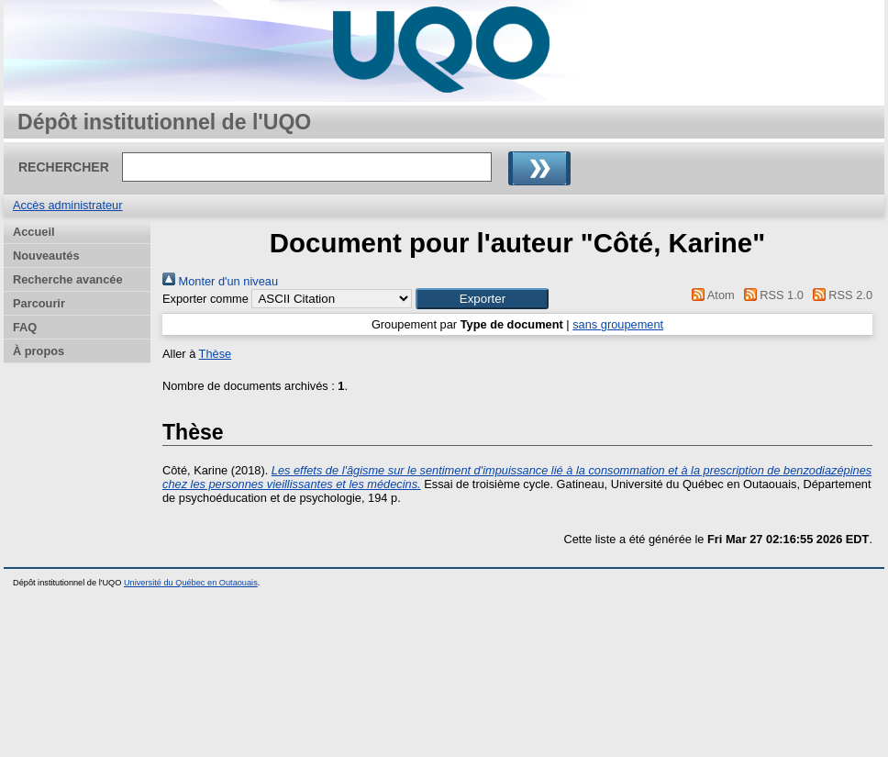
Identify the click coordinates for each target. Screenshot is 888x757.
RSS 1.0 (771, 295)
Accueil (34, 232)
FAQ (25, 327)
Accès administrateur (67, 205)
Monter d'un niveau (220, 281)
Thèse (215, 354)
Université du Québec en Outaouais (191, 582)
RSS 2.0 (839, 295)
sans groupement (617, 324)
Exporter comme (205, 299)
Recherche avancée (68, 279)
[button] (482, 298)
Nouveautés (46, 255)
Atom (710, 295)
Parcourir (39, 303)
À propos (38, 351)
